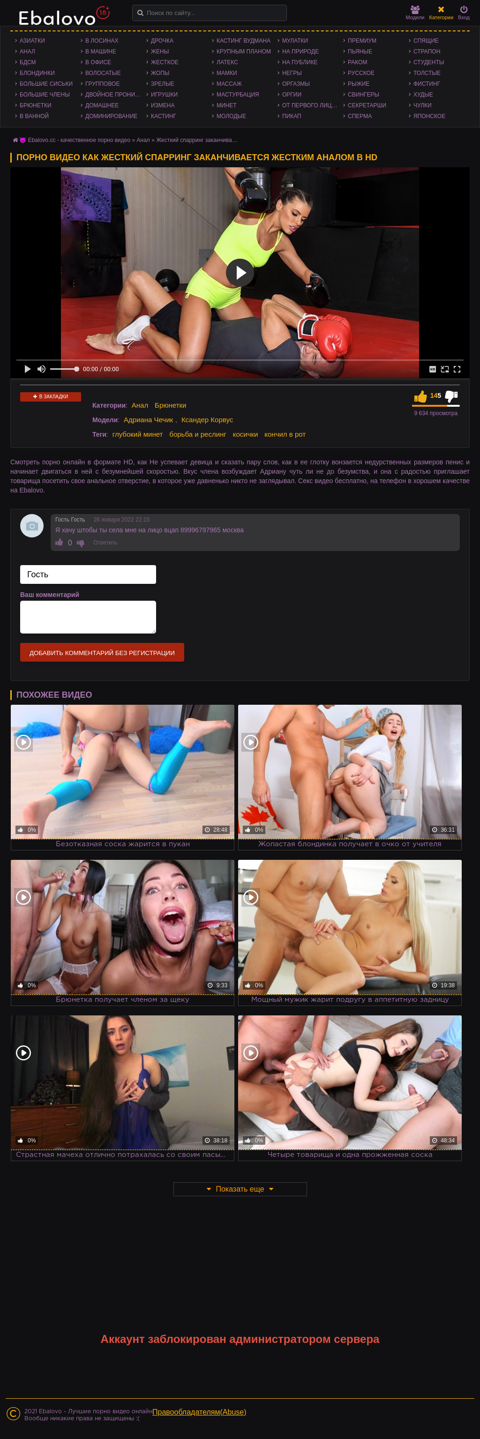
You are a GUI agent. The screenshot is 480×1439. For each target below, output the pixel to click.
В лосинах (102, 40)
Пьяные (360, 51)
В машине (100, 51)
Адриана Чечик (148, 420)
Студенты (428, 62)
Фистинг (426, 84)
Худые (423, 94)
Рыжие (358, 84)
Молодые (231, 116)
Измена (163, 105)
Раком (357, 62)
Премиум (362, 40)
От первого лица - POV (312, 105)
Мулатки (295, 40)
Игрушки (164, 94)
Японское (429, 116)
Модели (415, 13)
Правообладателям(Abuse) (199, 1412)
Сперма (360, 116)
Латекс (227, 62)
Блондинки (37, 73)
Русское (361, 73)
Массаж (229, 84)
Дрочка (162, 40)
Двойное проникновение (115, 94)
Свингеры (363, 94)
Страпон (426, 51)
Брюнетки (36, 105)
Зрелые (162, 84)
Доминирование (111, 116)
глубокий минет (137, 434)
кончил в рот (285, 434)
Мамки (227, 73)
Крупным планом (244, 51)
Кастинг (163, 116)
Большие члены (45, 94)
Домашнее (102, 105)
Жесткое (165, 62)
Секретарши (367, 105)
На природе (300, 51)
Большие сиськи (46, 84)
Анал (27, 51)
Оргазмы (296, 84)
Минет (227, 105)
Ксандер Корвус (207, 420)
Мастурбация (238, 94)
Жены (160, 51)
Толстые (427, 73)
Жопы (160, 73)
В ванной (34, 116)
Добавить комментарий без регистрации (102, 652)
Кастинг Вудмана (243, 40)
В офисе (98, 62)
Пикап (291, 116)
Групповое (102, 84)
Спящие (426, 40)
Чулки (422, 105)
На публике (300, 62)
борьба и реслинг (197, 434)
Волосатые (102, 73)
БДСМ (28, 62)
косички (245, 434)
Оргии (291, 94)
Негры (292, 73)
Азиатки (32, 40)
